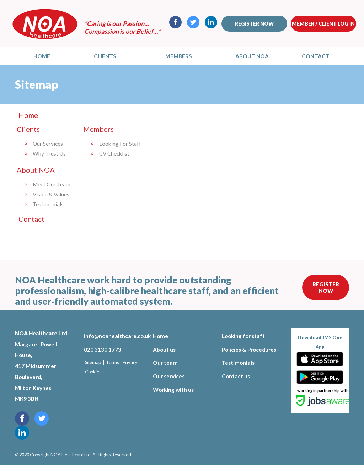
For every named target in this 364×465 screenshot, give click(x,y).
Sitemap (93, 362)
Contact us (236, 376)
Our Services (48, 143)
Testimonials (48, 204)
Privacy (130, 362)
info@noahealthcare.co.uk (113, 336)
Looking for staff (243, 336)
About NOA (252, 56)
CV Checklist (114, 153)
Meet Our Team (51, 184)
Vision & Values (51, 194)
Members (178, 56)
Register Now (325, 287)
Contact (316, 56)
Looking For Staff (120, 143)
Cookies (93, 371)
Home (41, 56)
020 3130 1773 (102, 349)
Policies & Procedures (249, 349)
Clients (105, 56)
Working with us (173, 389)
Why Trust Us (49, 153)
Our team (165, 362)
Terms (112, 362)
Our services (168, 376)
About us (164, 349)
